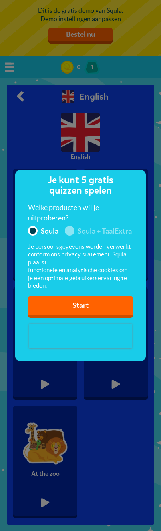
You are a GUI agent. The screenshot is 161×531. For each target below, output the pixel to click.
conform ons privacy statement (69, 254)
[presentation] (80, 336)
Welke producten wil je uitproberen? (63, 212)
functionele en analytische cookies (73, 270)
